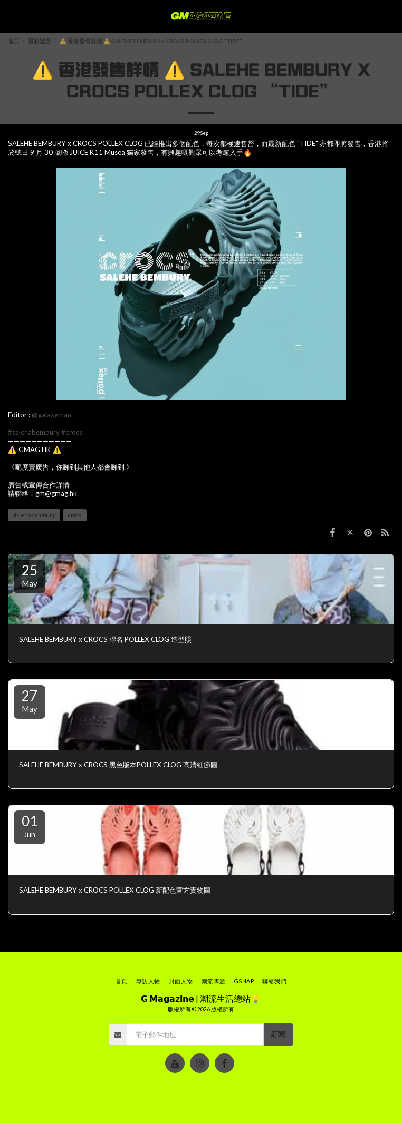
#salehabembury (34, 432)
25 (29, 575)
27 (29, 700)
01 (29, 826)
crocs (74, 515)
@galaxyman (51, 415)
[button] (12, 16)
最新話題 (39, 40)
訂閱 (278, 1034)
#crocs (72, 432)
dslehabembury (34, 515)
